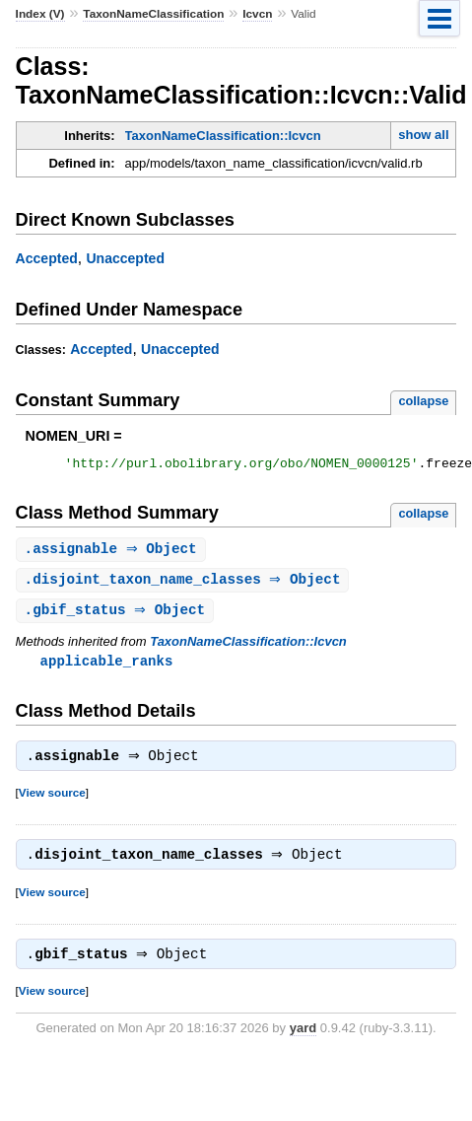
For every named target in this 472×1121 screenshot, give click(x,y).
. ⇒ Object (113, 552)
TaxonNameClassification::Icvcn (223, 135)
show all (423, 134)
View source (52, 801)
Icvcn (257, 14)
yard (303, 1040)
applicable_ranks (106, 667)
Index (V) (40, 14)
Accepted (47, 258)
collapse (423, 400)
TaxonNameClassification (153, 14)
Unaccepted (125, 258)
